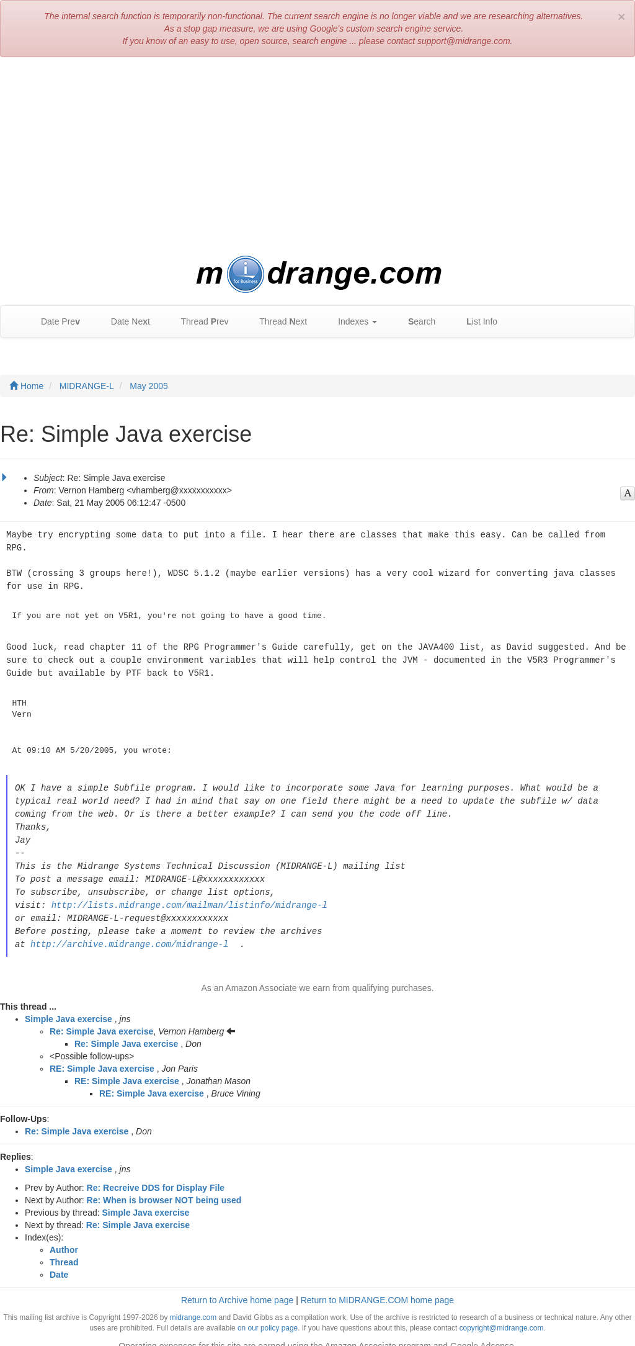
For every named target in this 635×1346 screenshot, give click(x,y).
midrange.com (193, 1305)
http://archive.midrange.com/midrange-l (129, 932)
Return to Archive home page (237, 1288)
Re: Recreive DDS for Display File (156, 1175)
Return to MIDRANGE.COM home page (377, 1288)
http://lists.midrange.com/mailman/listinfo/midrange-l (189, 894)
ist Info (475, 321)
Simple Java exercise (68, 1007)
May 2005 (148, 386)
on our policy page (268, 1315)
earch (415, 321)
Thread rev (199, 321)
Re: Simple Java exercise (101, 1019)
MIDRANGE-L (87, 386)
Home (26, 386)
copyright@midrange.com (502, 1315)
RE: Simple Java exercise (102, 1056)
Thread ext (277, 321)
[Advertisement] (317, 156)
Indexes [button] (351, 321)
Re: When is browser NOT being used (164, 1188)
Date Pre (54, 321)
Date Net (124, 321)
